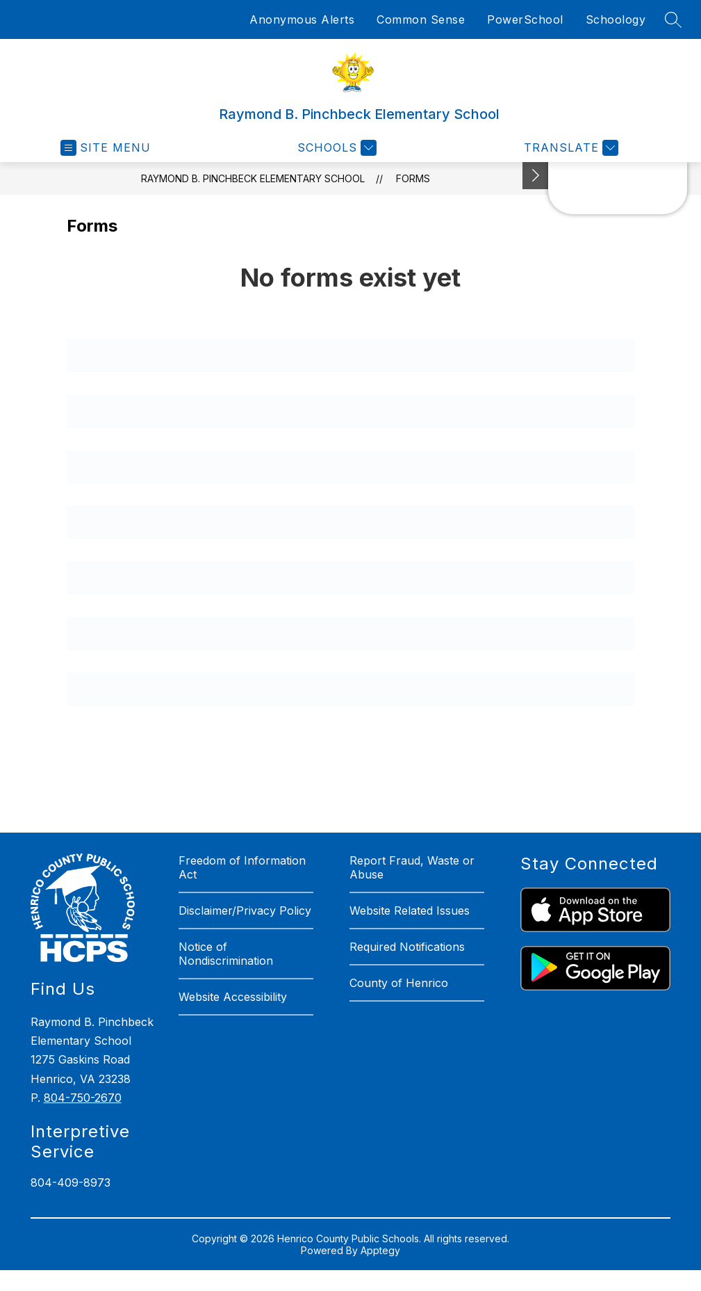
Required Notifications (407, 947)
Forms (413, 178)
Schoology (616, 19)
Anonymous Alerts (301, 19)
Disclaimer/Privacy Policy (245, 910)
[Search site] (673, 19)
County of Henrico (398, 983)
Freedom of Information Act (242, 867)
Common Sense (421, 19)
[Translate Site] (569, 148)
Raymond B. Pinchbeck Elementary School (253, 178)
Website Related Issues (409, 910)
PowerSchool (525, 19)
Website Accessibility (233, 997)
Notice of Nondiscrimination (226, 954)
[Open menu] (105, 148)
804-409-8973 (70, 1182)
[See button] (535, 175)
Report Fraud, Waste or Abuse (412, 867)
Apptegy (380, 1250)
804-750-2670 (83, 1098)
